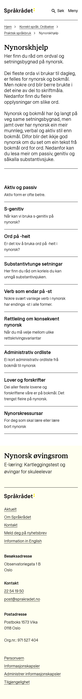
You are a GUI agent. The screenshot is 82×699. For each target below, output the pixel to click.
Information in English (23, 541)
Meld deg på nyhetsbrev (25, 533)
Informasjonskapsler (22, 666)
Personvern (14, 658)
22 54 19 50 (14, 591)
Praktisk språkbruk (17, 33)
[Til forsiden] (19, 11)
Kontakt (10, 525)
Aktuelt (10, 509)
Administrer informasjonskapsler (32, 674)
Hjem (8, 27)
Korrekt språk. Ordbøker (36, 27)
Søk (57, 11)
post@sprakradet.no (22, 599)
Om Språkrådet (17, 517)
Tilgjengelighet (17, 682)
